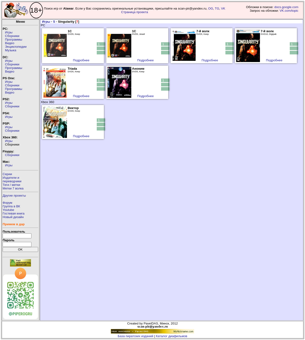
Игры (8, 32)
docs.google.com (286, 7)
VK (223, 8)
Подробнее (81, 60)
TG (217, 8)
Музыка (10, 50)
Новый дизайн (13, 217)
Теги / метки (11, 185)
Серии (7, 174)
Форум (7, 202)
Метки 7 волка (13, 188)
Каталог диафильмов (171, 336)
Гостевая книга (14, 213)
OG (210, 8)
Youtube (8, 210)
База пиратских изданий (135, 336)
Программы (13, 39)
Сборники (12, 36)
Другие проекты (14, 195)
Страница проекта (134, 12)
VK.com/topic (289, 10)
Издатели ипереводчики (12, 179)
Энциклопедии (15, 46)
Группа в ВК (11, 206)
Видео (9, 43)
